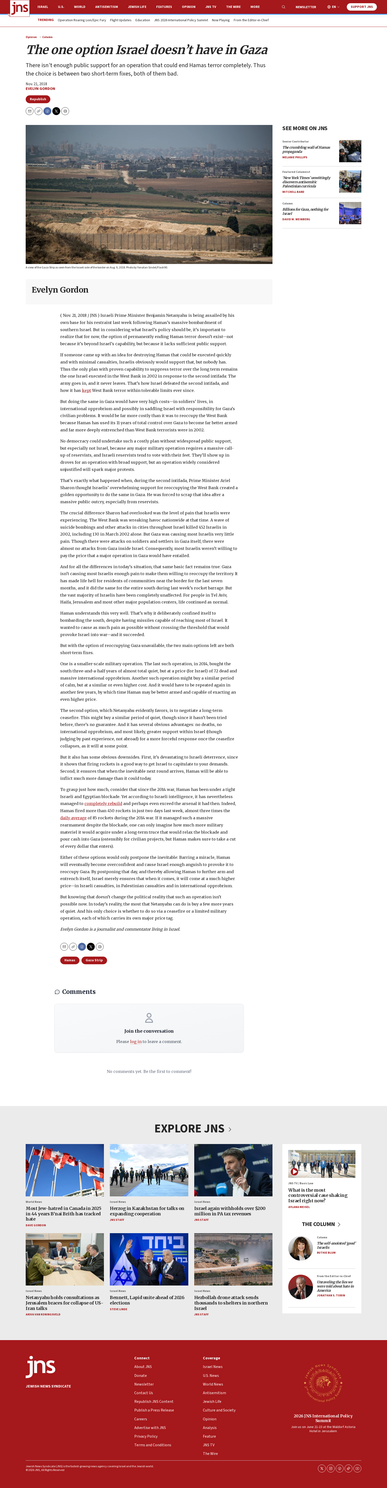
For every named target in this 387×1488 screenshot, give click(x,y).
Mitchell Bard (293, 192)
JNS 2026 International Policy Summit (181, 20)
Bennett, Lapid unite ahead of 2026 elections (147, 1300)
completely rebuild (103, 803)
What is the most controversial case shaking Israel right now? (317, 1195)
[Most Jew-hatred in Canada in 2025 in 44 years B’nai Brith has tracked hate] (65, 1170)
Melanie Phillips (294, 157)
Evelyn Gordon (40, 88)
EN (334, 7)
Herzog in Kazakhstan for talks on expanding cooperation (147, 1211)
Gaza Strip (94, 960)
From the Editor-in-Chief (251, 20)
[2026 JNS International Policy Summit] (323, 1383)
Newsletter (306, 7)
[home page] (20, 8)
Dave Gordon (36, 1225)
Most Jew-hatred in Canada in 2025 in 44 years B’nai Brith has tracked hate (63, 1214)
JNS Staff (117, 1220)
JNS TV (210, 6)
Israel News (118, 1202)
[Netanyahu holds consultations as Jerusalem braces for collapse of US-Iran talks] (65, 1259)
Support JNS (362, 6)
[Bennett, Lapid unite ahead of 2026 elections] (149, 1259)
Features (164, 6)
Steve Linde (118, 1309)
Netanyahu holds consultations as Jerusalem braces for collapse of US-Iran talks (64, 1303)
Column (47, 37)
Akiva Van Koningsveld (43, 1314)
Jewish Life (137, 6)
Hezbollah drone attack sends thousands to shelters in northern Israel (231, 1303)
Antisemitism (106, 6)
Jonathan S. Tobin (331, 1295)
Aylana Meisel (299, 1207)
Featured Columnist (296, 172)
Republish (38, 99)
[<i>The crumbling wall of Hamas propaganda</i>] (350, 151)
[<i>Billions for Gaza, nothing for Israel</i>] (350, 213)
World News (34, 1202)
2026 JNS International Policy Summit (323, 1418)
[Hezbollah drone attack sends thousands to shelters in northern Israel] (233, 1259)
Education (142, 20)
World (79, 6)
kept (86, 390)
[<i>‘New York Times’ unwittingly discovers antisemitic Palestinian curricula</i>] (350, 181)
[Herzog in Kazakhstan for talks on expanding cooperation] (149, 1170)
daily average (73, 817)
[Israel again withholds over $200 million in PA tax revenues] (233, 1170)
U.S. (61, 6)
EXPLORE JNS (193, 1128)
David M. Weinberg (296, 219)
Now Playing (221, 20)
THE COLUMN (322, 1224)
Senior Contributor (295, 141)
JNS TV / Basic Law (300, 1183)
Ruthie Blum (326, 1252)
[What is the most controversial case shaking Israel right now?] (321, 1164)
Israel (43, 6)
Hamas (69, 960)
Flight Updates (121, 20)
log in (136, 1041)
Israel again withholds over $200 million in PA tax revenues (230, 1211)
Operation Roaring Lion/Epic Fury (82, 20)
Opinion (188, 6)
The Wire (233, 6)
